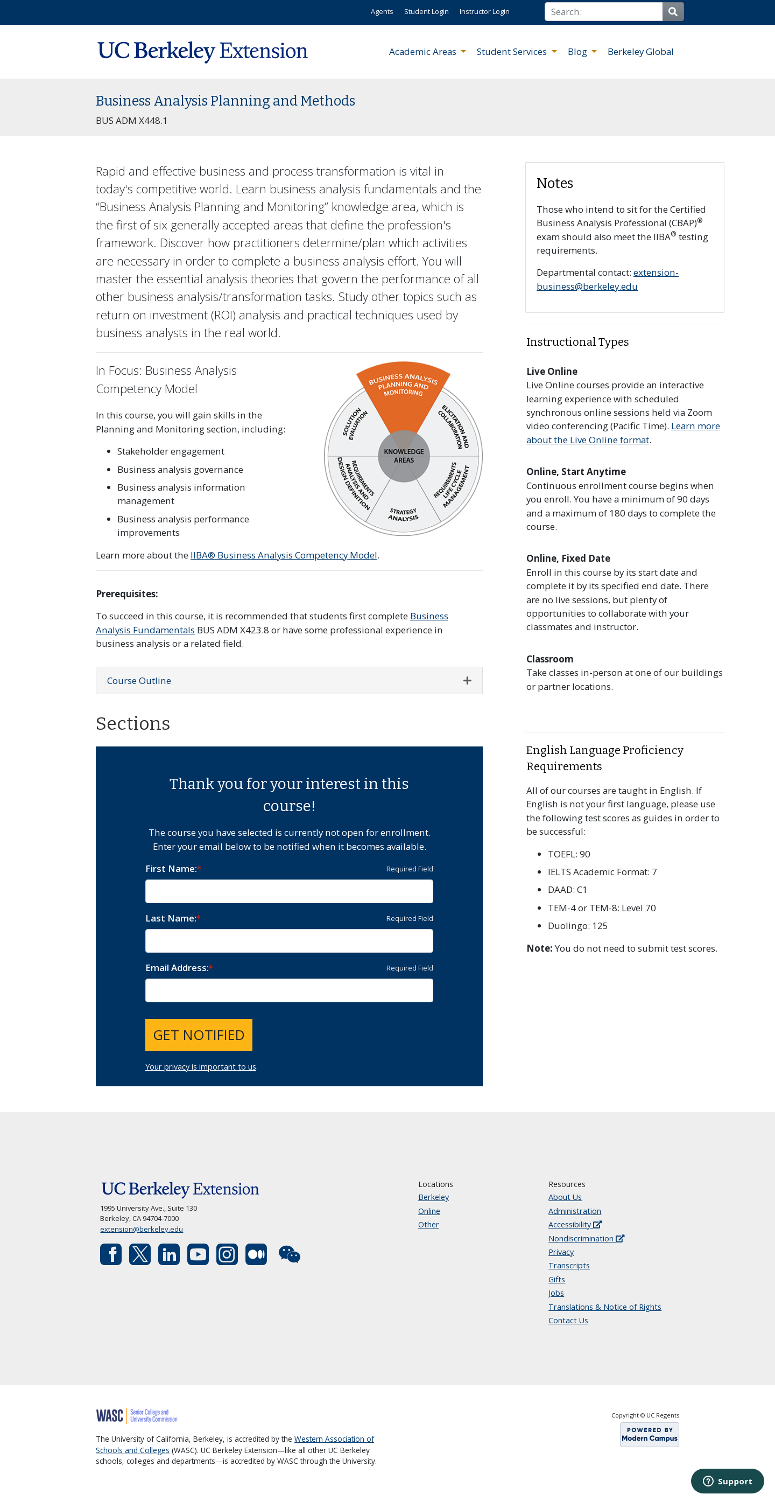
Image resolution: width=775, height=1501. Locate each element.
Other (428, 1224)
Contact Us (568, 1320)
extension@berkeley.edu (141, 1229)
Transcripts (569, 1265)
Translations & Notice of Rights (604, 1307)
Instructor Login (485, 11)
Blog (578, 51)
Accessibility (575, 1224)
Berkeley (433, 1197)
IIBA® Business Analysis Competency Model (284, 555)
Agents (382, 11)
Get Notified (199, 1034)
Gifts (556, 1279)
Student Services (513, 51)
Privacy (561, 1252)
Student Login (426, 11)
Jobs (556, 1293)
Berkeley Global (641, 51)
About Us (565, 1197)
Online (429, 1211)
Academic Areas (424, 51)
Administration (574, 1211)
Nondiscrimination (586, 1238)
